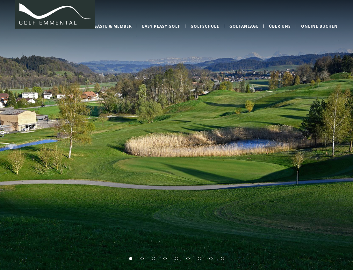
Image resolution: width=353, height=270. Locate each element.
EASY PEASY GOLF (161, 26)
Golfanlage (244, 26)
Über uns (280, 26)
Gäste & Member (113, 26)
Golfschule (205, 26)
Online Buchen (319, 26)
